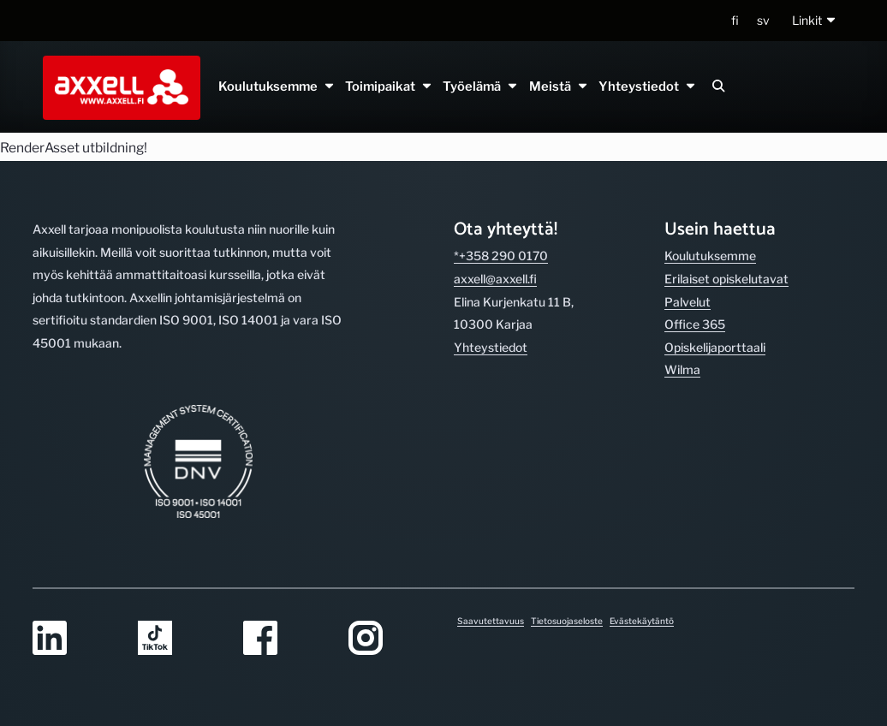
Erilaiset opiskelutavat (726, 278)
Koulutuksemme (277, 86)
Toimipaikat (389, 86)
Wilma (682, 369)
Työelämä (481, 86)
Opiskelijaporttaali (714, 347)
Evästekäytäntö (642, 621)
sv (763, 20)
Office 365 (694, 324)
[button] (814, 21)
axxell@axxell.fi (495, 278)
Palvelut (687, 302)
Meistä (558, 86)
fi (735, 20)
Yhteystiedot (647, 86)
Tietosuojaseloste (567, 621)
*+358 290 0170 (501, 255)
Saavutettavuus (490, 621)
